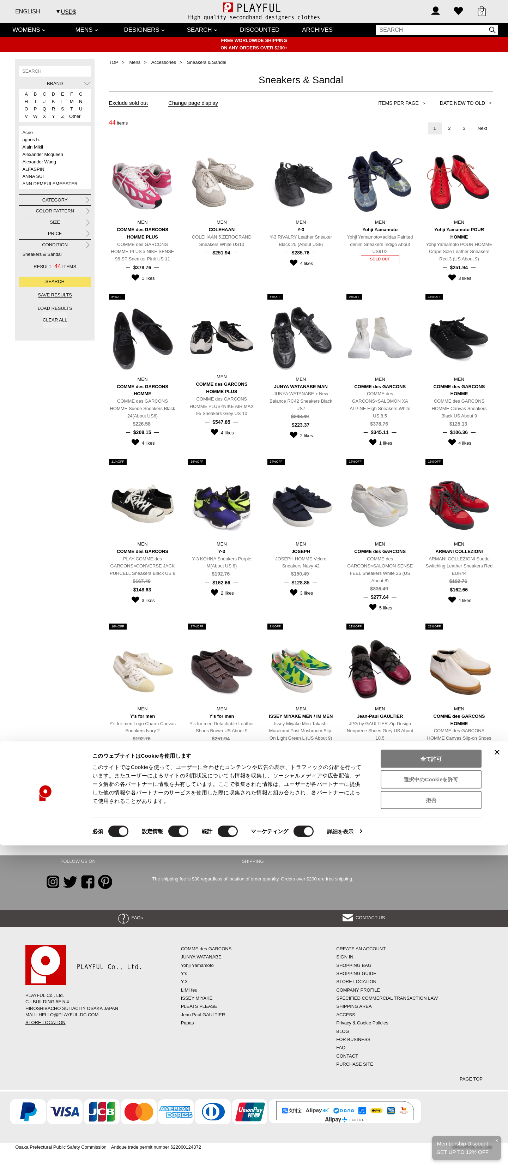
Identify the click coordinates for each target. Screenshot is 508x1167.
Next (482, 128)
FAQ (340, 1047)
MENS (83, 29)
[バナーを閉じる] (497, 1073)
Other (72, 116)
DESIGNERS (141, 29)
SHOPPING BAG (353, 965)
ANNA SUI (33, 176)
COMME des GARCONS (206, 948)
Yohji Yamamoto (197, 965)
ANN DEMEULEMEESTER (50, 183)
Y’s (184, 973)
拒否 (431, 1122)
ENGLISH (27, 11)
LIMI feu (189, 990)
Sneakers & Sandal (41, 254)
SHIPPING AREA (353, 1006)
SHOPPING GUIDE (356, 973)
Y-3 (184, 981)
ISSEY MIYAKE (197, 998)
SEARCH (199, 29)
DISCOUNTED (259, 29)
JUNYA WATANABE (201, 957)
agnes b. (31, 139)
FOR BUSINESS (353, 1039)
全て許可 (431, 1080)
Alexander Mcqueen (42, 154)
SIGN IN (344, 957)
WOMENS (26, 29)
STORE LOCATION (45, 1022)
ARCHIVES (317, 29)
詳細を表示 (340, 1153)
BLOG (342, 1031)
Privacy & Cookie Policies (362, 1022)
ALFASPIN (33, 169)
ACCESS (345, 1014)
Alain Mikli (32, 147)
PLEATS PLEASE (199, 1006)
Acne (27, 132)
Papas (187, 1022)
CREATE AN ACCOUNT (361, 948)
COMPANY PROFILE (358, 990)
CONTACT (347, 1056)
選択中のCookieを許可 (431, 1101)
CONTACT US (364, 917)
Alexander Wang (39, 161)
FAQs (130, 917)
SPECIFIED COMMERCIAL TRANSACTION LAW (387, 998)
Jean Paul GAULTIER (203, 1014)
